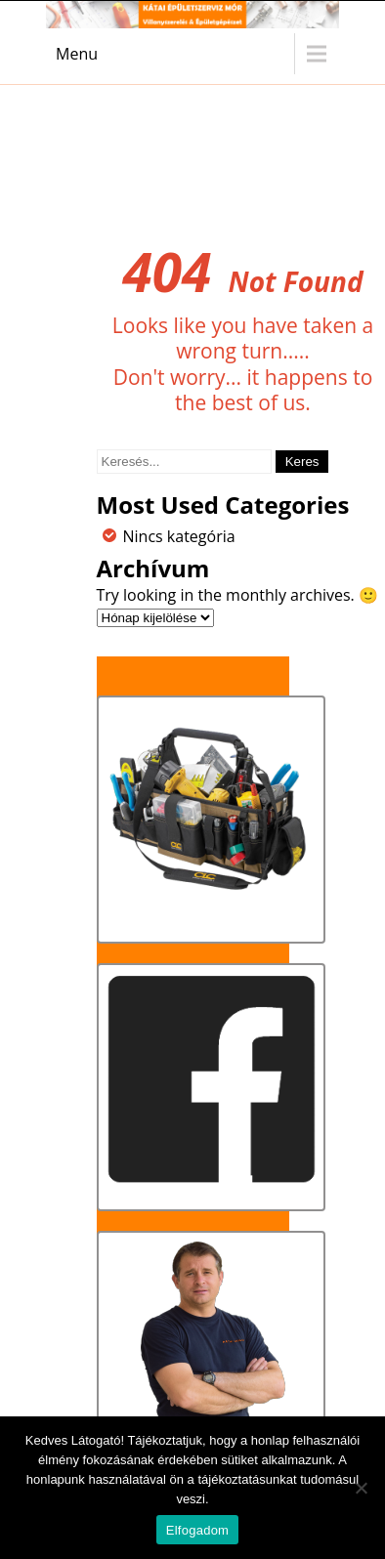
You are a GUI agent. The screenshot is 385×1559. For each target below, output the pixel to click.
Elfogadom (197, 1530)
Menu (77, 53)
